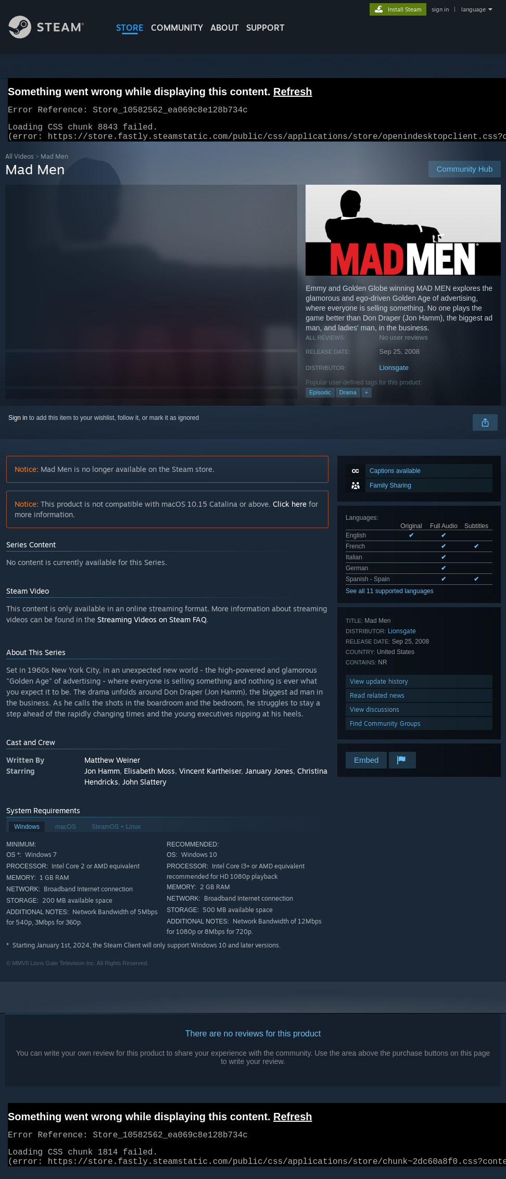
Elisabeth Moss (149, 777)
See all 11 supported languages (390, 597)
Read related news (377, 702)
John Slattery (144, 788)
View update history (379, 687)
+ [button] (366, 398)
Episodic (320, 398)
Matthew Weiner (112, 766)
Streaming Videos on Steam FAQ (151, 625)
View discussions (374, 716)
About (224, 27)
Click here (290, 510)
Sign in (18, 424)
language (473, 9)
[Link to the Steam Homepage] (54, 35)
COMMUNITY (177, 27)
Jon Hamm (102, 777)
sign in (440, 9)
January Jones (269, 777)
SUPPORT (265, 27)
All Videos (19, 162)
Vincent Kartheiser (210, 777)
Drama (348, 398)
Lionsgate (394, 374)
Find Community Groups (385, 730)
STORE (130, 27)
